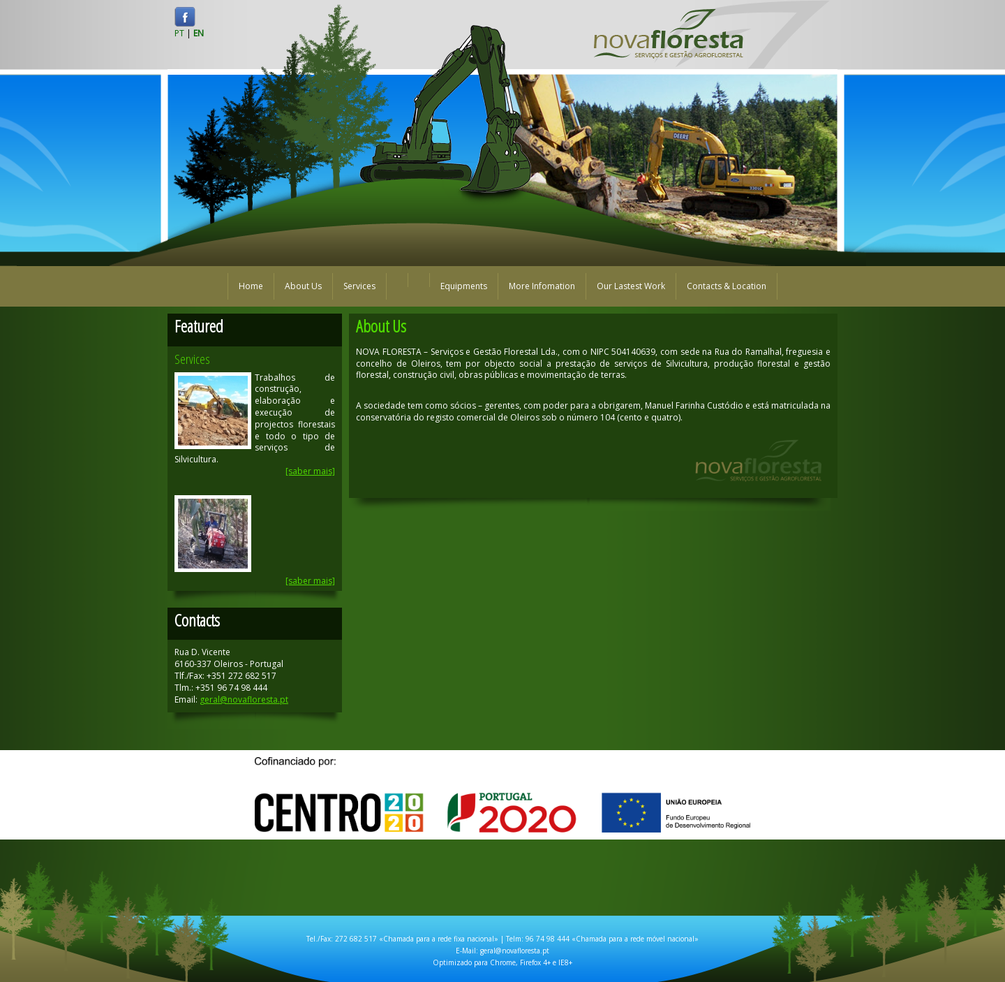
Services (359, 286)
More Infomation (542, 286)
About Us (303, 286)
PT (179, 33)
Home (251, 286)
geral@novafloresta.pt (244, 699)
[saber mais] (310, 471)
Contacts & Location (726, 286)
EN (198, 33)
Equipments (463, 286)
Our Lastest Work (631, 286)
